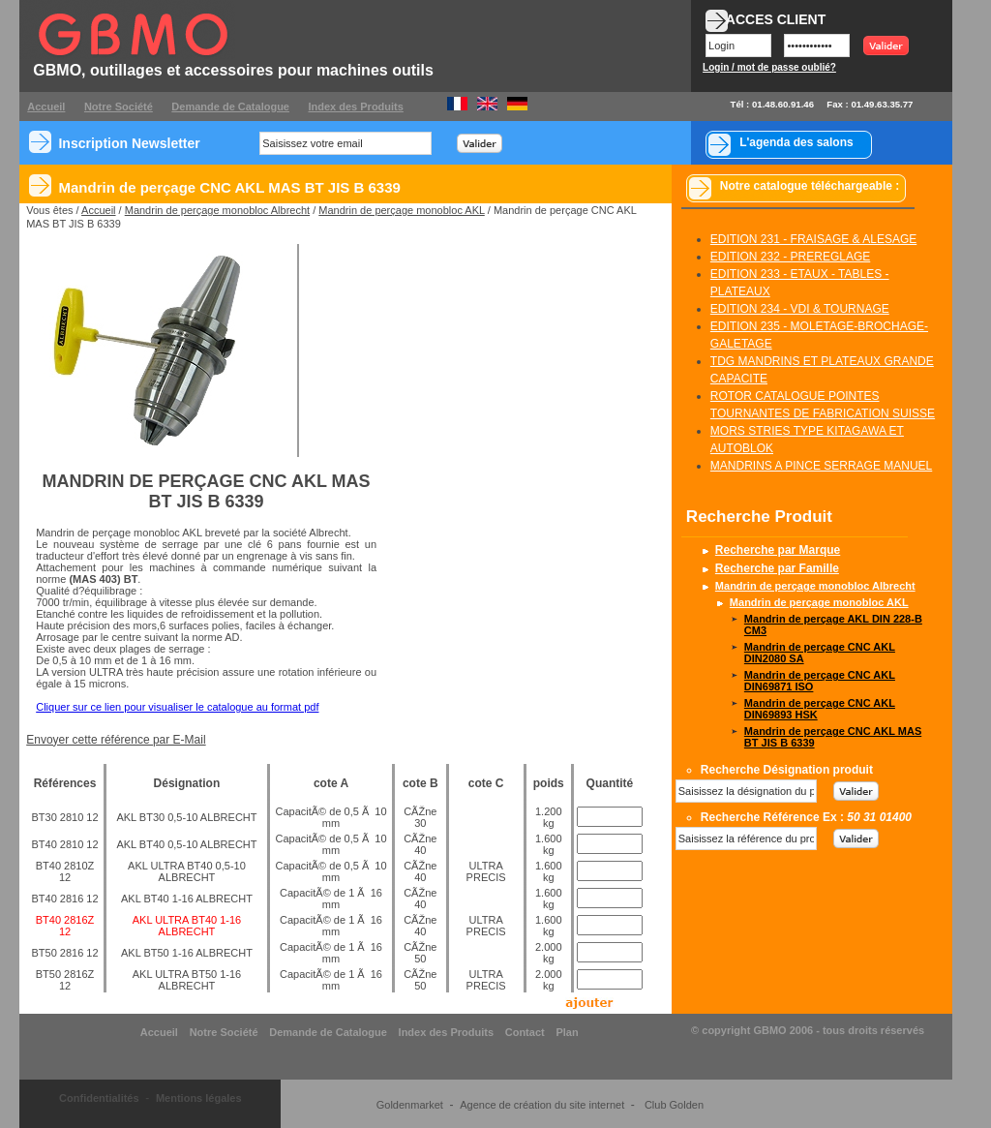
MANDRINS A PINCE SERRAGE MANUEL (821, 466)
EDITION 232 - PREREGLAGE (790, 256)
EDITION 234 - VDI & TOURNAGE (799, 309)
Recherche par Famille (777, 568)
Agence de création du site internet (542, 1105)
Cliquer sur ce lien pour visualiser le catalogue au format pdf (177, 707)
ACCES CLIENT (776, 19)
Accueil (98, 210)
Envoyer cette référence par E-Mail (115, 740)
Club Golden (674, 1105)
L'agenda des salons (796, 142)
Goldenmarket (409, 1105)
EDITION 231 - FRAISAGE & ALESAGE (813, 239)
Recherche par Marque (777, 550)
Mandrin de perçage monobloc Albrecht (217, 210)
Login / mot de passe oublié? (769, 67)
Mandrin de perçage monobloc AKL (401, 210)
